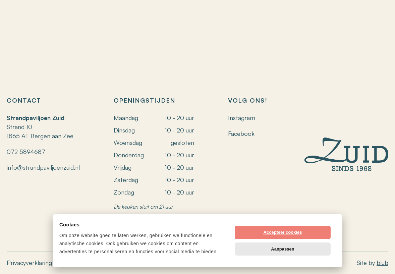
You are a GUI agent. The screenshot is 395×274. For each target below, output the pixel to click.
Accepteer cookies (283, 232)
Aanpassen (282, 249)
